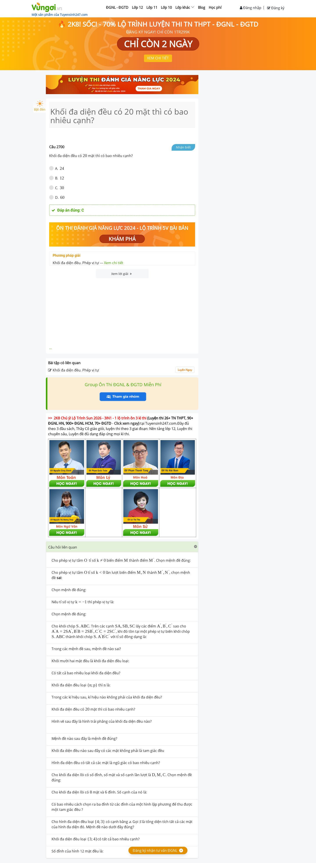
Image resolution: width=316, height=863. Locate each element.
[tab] (122, 547)
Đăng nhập (250, 7)
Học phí (215, 7)
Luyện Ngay (185, 370)
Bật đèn (39, 106)
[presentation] (85, 155)
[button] (122, 547)
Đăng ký (275, 7)
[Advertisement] (122, 311)
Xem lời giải (121, 274)
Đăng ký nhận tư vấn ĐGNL (155, 850)
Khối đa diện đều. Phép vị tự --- (88, 262)
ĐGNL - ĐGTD (117, 7)
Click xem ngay (126, 423)
